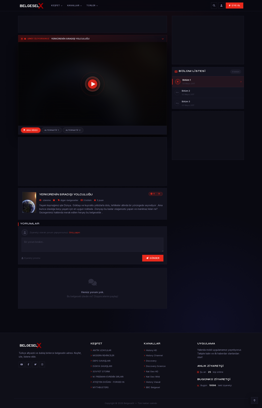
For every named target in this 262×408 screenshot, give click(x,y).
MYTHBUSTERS (100, 387)
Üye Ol (234, 5)
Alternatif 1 (51, 130)
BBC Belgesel (152, 387)
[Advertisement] (92, 24)
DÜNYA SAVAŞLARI (101, 366)
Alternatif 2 (73, 130)
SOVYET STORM (100, 371)
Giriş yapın (74, 232)
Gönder (153, 258)
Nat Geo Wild (152, 376)
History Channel (153, 355)
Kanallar (74, 5)
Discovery (150, 360)
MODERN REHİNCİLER (102, 355)
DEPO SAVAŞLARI (100, 360)
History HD (150, 350)
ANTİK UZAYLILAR (101, 350)
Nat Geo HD (151, 371)
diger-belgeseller (69, 200)
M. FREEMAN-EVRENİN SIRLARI (107, 376)
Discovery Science (155, 366)
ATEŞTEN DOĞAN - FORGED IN (107, 382)
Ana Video (31, 130)
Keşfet (56, 5)
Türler (92, 5)
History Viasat (152, 382)
